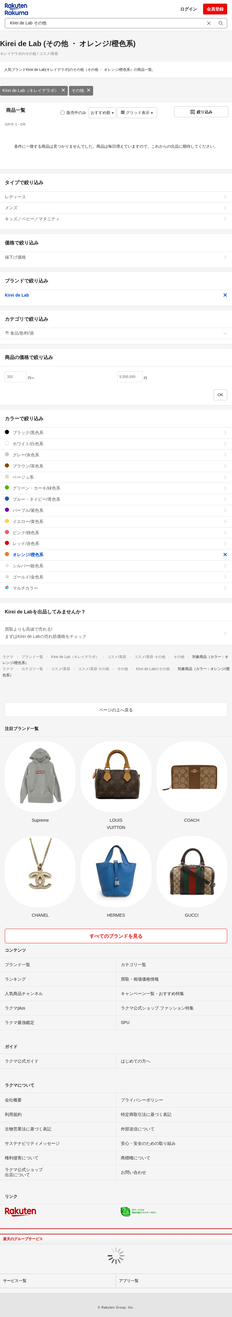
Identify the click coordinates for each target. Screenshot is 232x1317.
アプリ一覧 (129, 1280)
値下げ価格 (116, 257)
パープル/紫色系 (116, 510)
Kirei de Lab (116, 295)
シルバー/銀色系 (116, 565)
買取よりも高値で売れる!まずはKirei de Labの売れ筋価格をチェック (116, 633)
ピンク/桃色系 (116, 532)
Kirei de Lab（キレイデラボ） (33, 90)
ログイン (188, 9)
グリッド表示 (137, 112)
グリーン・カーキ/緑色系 (116, 487)
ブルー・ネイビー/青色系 (116, 499)
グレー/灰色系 (116, 454)
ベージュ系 (116, 477)
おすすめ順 (102, 112)
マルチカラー (116, 588)
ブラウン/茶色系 (116, 465)
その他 (81, 90)
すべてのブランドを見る (116, 936)
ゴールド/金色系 (116, 576)
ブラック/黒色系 (116, 432)
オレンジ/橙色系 (116, 554)
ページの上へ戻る (116, 709)
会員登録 (215, 9)
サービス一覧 (15, 1280)
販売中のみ (73, 112)
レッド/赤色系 (116, 543)
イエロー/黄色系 (116, 521)
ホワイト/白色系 (116, 443)
